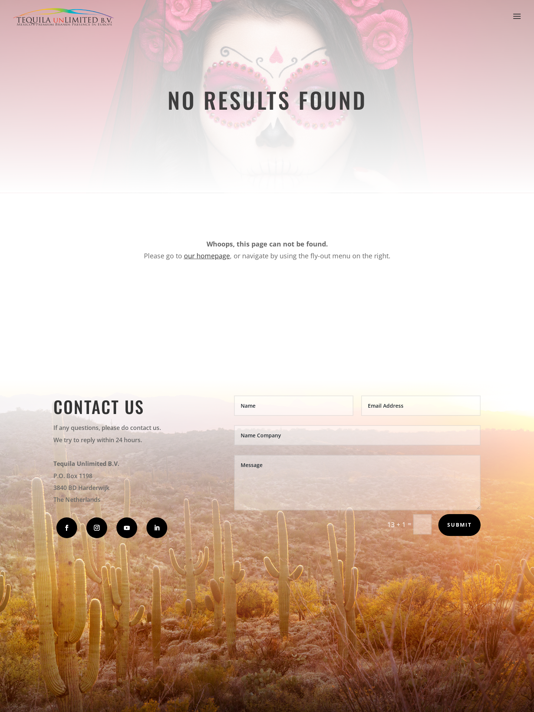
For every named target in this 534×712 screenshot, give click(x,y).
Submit (459, 524)
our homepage (207, 255)
